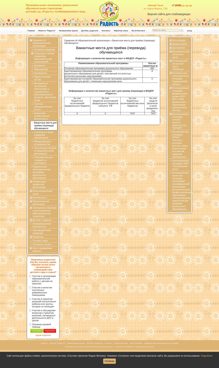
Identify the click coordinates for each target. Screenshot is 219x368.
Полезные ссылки (42, 244)
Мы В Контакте (138, 31)
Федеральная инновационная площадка (161, 343)
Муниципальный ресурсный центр (180, 54)
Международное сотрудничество (42, 142)
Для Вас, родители (89, 31)
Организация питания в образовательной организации (45, 151)
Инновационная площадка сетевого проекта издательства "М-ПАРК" (180, 121)
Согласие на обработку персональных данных (134, 347)
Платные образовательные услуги (43, 107)
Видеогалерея (179, 44)
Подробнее (206, 356)
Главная (31, 31)
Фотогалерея (179, 40)
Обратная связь (121, 31)
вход (189, 30)
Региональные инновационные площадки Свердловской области (180, 78)
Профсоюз (38, 237)
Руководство (40, 73)
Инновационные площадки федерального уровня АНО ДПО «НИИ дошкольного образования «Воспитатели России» (180, 99)
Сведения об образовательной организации (41, 43)
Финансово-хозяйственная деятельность (41, 116)
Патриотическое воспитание (41, 202)
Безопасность (40, 197)
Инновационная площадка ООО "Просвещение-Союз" (180, 165)
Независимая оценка (68, 31)
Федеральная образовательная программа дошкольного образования (41, 172)
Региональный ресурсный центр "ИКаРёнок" (179, 65)
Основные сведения (44, 49)
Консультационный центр (42, 192)
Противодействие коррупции (42, 231)
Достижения (178, 48)
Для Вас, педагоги (42, 220)
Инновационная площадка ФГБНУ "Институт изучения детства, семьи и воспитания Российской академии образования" (180, 144)
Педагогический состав (42, 78)
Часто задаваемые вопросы (42, 249)
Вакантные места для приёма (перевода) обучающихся (45, 126)
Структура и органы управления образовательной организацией (44, 57)
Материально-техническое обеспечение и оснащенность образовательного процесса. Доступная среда (45, 91)
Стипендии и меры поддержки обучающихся (43, 135)
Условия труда (40, 240)
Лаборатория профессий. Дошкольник (39, 184)
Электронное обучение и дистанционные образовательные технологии (44, 212)
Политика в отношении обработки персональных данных (89, 347)
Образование (41, 69)
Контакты (106, 31)
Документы (39, 65)
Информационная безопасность (42, 225)
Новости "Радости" (47, 31)
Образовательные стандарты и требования (43, 160)
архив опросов (43, 335)
